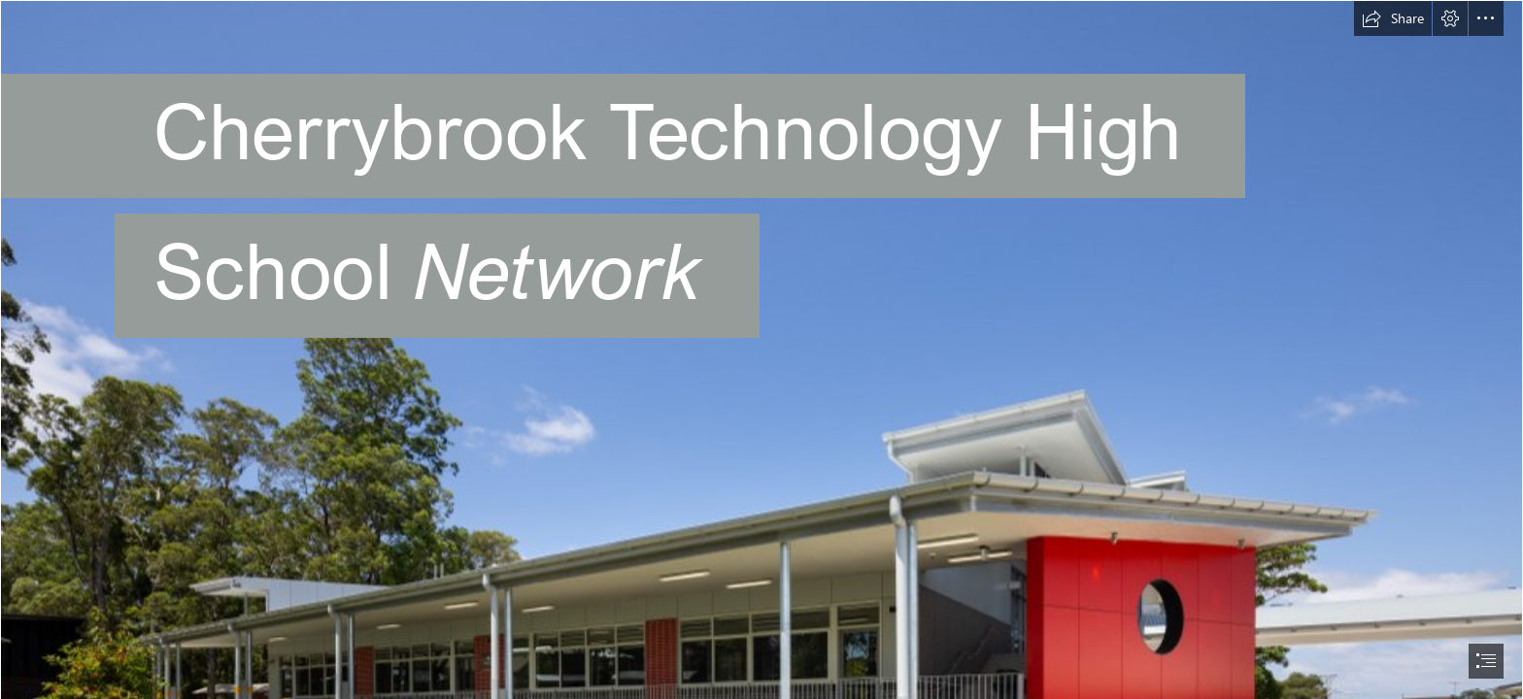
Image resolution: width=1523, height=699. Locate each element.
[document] (761, 349)
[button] (1393, 18)
